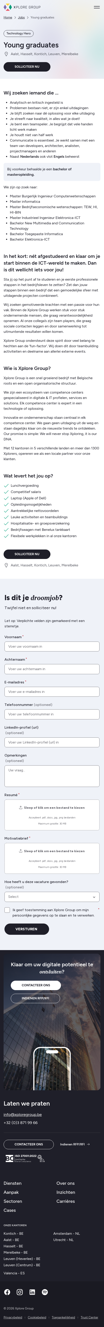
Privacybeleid (13, 1317)
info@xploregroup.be (23, 1114)
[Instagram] (19, 1294)
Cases (10, 1210)
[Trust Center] (25, 1158)
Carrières (65, 1201)
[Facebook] (7, 1294)
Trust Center (89, 1317)
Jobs (21, 17)
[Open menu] (96, 7)
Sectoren (13, 1201)
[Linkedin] (32, 1294)
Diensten (13, 1183)
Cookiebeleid (37, 1317)
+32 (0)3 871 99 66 (21, 1122)
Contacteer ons (36, 985)
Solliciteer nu (27, 67)
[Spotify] (44, 1294)
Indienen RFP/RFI (35, 998)
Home (8, 17)
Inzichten (65, 1192)
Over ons (65, 1183)
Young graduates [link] (42, 17)
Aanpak (11, 1192)
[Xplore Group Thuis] (22, 7)
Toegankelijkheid (63, 1317)
